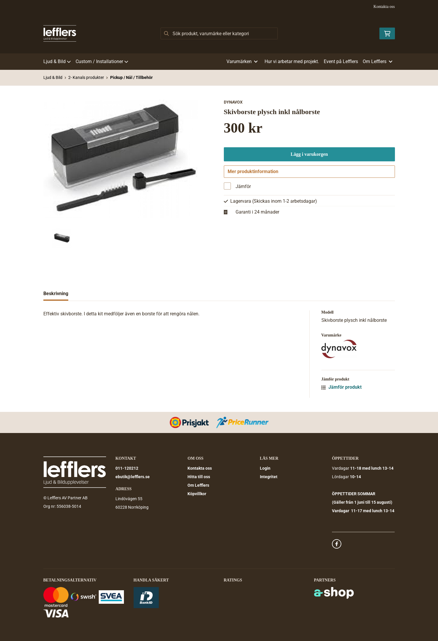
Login (265, 468)
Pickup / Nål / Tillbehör (131, 77)
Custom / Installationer (102, 61)
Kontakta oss (384, 6)
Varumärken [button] (242, 61)
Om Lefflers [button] (377, 61)
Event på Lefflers (341, 61)
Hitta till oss (199, 476)
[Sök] (219, 33)
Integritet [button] (268, 476)
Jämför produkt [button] (341, 387)
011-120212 (126, 468)
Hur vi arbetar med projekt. (292, 61)
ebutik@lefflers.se (132, 476)
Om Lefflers (198, 485)
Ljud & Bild (57, 61)
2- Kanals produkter (86, 77)
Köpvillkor (197, 493)
